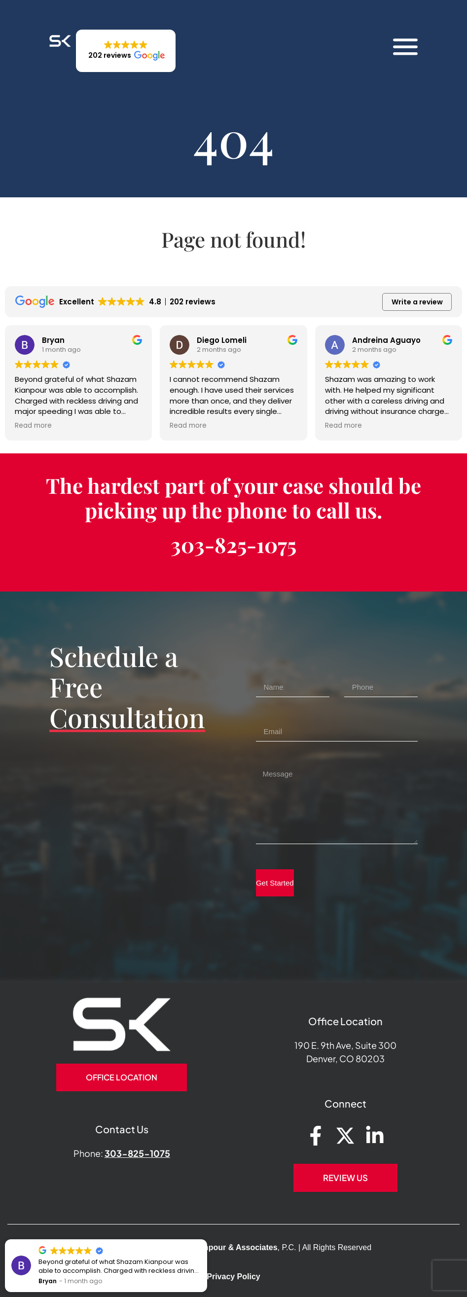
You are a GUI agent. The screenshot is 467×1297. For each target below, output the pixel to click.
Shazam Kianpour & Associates (218, 1247)
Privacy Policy (233, 1276)
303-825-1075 (233, 544)
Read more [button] (173, 425)
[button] (126, 51)
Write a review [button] (417, 302)
